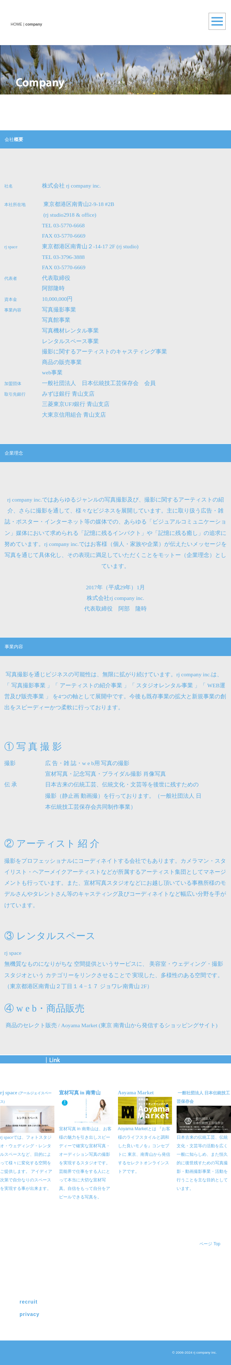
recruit (29, 1302)
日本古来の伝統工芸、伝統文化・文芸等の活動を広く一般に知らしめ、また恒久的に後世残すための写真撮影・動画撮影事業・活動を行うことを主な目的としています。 (202, 1163)
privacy (29, 1314)
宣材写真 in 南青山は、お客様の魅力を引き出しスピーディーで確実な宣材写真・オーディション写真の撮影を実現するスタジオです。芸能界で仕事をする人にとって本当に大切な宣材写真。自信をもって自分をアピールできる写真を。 (85, 1162)
